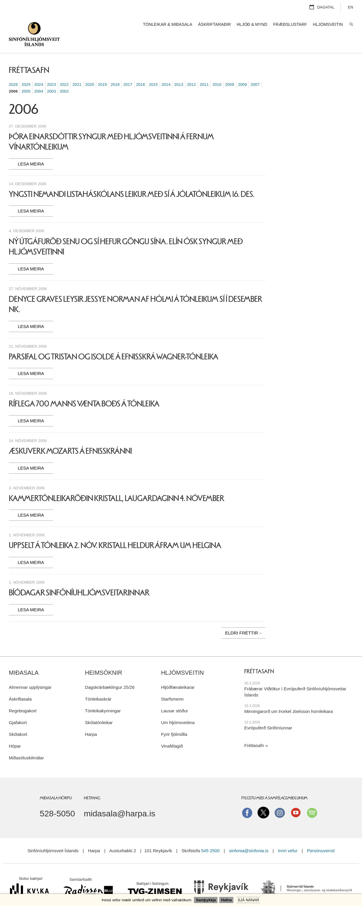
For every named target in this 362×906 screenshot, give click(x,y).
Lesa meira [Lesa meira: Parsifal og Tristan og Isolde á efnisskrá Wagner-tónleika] (31, 358)
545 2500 (210, 835)
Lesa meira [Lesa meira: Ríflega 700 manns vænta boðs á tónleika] (31, 405)
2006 (13, 76)
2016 (140, 70)
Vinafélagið (172, 731)
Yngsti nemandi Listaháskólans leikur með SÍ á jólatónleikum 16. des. (132, 180)
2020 (89, 70)
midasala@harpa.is (119, 798)
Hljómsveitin (182, 658)
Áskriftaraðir (214, 24)
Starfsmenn (172, 684)
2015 (153, 70)
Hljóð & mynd (252, 24)
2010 (216, 70)
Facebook (247, 798)
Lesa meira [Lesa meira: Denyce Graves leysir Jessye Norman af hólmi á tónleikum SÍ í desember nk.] (31, 311)
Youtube (296, 798)
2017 (127, 70)
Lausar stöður (174, 696)
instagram (279, 798)
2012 (191, 70)
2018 (115, 70)
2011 (204, 70)
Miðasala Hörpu (56, 783)
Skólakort (18, 719)
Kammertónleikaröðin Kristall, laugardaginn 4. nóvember (116, 484)
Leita (351, 24)
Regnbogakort (22, 696)
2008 (242, 70)
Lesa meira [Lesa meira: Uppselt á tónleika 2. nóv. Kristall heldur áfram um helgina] (31, 547)
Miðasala (24, 658)
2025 (25, 70)
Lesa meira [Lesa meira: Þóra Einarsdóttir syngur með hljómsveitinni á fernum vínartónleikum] (31, 149)
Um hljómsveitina (178, 707)
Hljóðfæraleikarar (178, 672)
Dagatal (326, 7)
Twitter (263, 798)
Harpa (91, 719)
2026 (13, 70)
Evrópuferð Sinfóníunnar (268, 713)
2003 (51, 76)
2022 (64, 70)
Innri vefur (288, 835)
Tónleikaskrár (98, 684)
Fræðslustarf (290, 24)
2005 (25, 76)
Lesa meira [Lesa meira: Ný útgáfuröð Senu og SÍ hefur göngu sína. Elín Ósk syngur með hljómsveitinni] (31, 254)
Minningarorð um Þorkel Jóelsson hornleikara (288, 696)
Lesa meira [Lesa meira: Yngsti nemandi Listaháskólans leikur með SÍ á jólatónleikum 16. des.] (31, 196)
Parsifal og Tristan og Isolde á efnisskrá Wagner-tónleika (113, 342)
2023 (51, 70)
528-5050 (57, 798)
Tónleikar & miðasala (167, 24)
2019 (102, 70)
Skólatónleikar (99, 707)
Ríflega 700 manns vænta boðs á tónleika (84, 389)
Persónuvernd (320, 835)
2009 (229, 70)
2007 (255, 70)
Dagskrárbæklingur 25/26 (109, 672)
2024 (38, 70)
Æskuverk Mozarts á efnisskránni (70, 436)
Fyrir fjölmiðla (174, 719)
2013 (178, 70)
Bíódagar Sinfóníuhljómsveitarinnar (79, 578)
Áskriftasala (20, 684)
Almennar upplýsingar (30, 672)
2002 (64, 76)
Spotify (312, 798)
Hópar (15, 731)
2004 (38, 76)
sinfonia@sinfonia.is (248, 835)
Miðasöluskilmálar (26, 743)
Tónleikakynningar (103, 696)
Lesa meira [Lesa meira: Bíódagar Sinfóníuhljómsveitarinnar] (31, 594)
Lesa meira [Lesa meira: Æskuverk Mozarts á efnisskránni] (31, 453)
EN (350, 7)
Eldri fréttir (241, 618)
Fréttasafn (254, 730)
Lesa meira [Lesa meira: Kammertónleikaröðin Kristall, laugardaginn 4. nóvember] (31, 500)
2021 (76, 70)
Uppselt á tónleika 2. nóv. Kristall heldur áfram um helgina (115, 531)
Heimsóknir (103, 658)
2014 (166, 70)
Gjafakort (18, 707)
